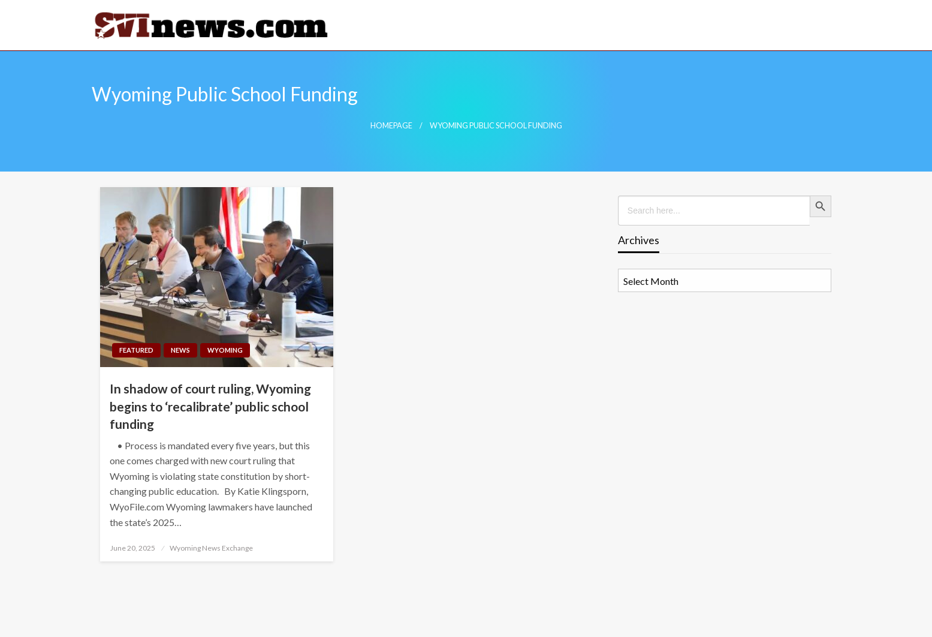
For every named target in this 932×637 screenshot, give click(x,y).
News (180, 350)
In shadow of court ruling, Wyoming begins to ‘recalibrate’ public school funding (210, 406)
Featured (136, 350)
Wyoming (225, 350)
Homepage (391, 125)
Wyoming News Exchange (211, 547)
